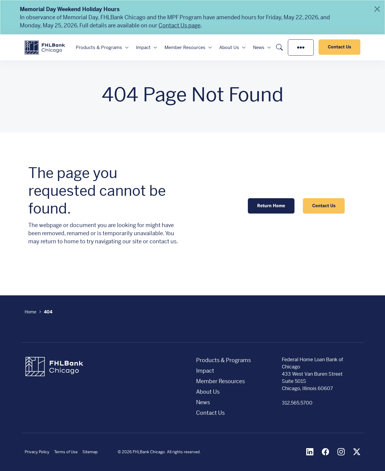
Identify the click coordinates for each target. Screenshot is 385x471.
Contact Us (339, 47)
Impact (143, 47)
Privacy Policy (37, 451)
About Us (229, 47)
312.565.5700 (297, 403)
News (258, 47)
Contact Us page (180, 25)
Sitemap (90, 451)
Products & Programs (99, 47)
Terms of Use (66, 451)
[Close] (377, 9)
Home (30, 312)
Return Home (271, 205)
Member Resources (185, 47)
